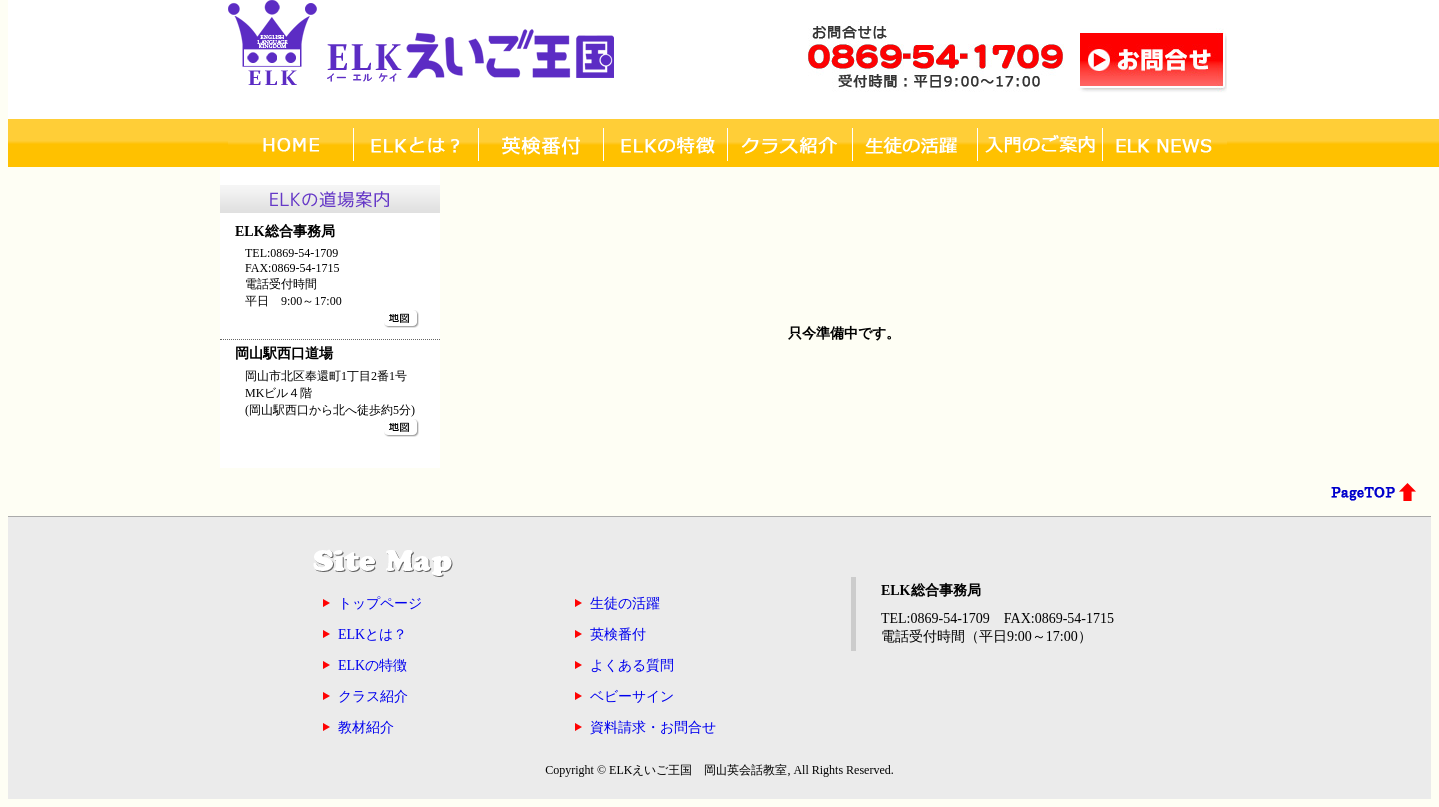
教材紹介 (366, 727)
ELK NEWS (1164, 143)
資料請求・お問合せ (653, 727)
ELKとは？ (372, 634)
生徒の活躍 (625, 603)
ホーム (290, 143)
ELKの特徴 (665, 143)
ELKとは (415, 143)
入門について (1039, 143)
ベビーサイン (632, 696)
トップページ (380, 603)
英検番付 (540, 143)
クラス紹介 (789, 143)
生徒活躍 (914, 143)
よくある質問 (632, 665)
